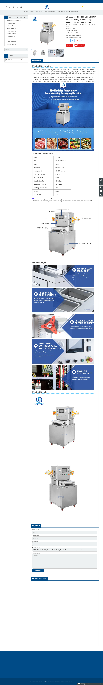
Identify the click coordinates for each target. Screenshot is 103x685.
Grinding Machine (11, 47)
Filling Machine (11, 26)
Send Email (79, 48)
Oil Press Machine (11, 42)
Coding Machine (11, 40)
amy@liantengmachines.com (24, 1)
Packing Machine (11, 34)
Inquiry (70, 48)
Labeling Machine (11, 29)
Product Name (36, 550)
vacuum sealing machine (75, 41)
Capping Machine (11, 37)
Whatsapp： (35, 544)
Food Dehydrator (11, 45)
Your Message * (36, 556)
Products (31, 14)
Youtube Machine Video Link (14, 63)
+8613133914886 (10, 1)
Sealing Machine (38, 14)
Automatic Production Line (13, 24)
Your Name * (35, 533)
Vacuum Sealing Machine (50, 14)
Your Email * (35, 539)
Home (25, 14)
